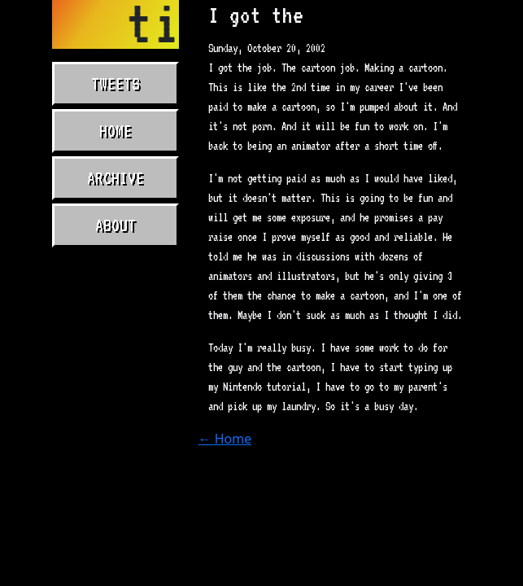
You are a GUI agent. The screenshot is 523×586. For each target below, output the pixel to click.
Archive (115, 178)
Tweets (115, 84)
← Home (225, 439)
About (115, 225)
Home (115, 131)
